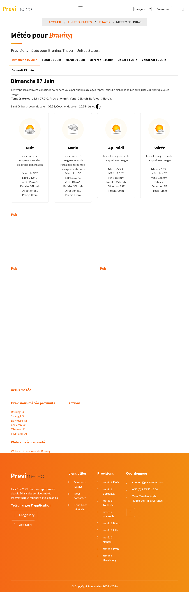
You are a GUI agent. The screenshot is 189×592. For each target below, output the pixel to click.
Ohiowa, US (18, 429)
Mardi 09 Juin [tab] (75, 60)
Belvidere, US (19, 420)
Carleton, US (18, 424)
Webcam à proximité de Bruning (31, 451)
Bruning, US (18, 411)
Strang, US (17, 416)
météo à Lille (110, 530)
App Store (25, 525)
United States (80, 22)
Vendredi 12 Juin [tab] (154, 60)
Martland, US (19, 433)
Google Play (26, 515)
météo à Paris (111, 482)
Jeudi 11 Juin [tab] (127, 60)
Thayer (104, 22)
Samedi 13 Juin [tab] (23, 70)
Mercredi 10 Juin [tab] (101, 60)
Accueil (55, 22)
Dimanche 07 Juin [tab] (24, 60)
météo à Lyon (111, 548)
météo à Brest (111, 523)
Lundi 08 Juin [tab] (51, 60)
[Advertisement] (37, 243)
